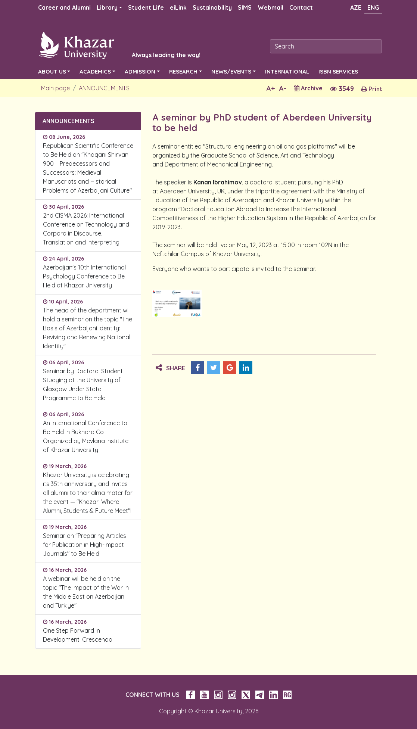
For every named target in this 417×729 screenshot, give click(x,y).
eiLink (178, 7)
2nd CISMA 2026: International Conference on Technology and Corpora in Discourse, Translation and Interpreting (86, 229)
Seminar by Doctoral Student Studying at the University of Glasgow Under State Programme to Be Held (83, 384)
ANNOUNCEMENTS (104, 88)
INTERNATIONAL (287, 71)
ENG (373, 7)
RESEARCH (183, 71)
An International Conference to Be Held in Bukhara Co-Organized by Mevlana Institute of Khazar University (85, 436)
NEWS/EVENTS (231, 71)
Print (371, 89)
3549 (342, 88)
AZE (355, 7)
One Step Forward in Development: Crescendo (77, 635)
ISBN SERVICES (338, 71)
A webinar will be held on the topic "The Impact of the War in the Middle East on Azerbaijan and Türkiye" (86, 592)
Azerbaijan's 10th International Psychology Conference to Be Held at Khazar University (84, 276)
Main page (55, 88)
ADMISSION (140, 71)
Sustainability (212, 7)
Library (107, 7)
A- (282, 88)
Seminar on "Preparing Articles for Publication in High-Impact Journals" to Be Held (84, 544)
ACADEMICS (95, 71)
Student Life (146, 7)
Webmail (270, 7)
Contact (301, 7)
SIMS (245, 7)
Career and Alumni (64, 7)
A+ (271, 88)
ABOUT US (52, 71)
